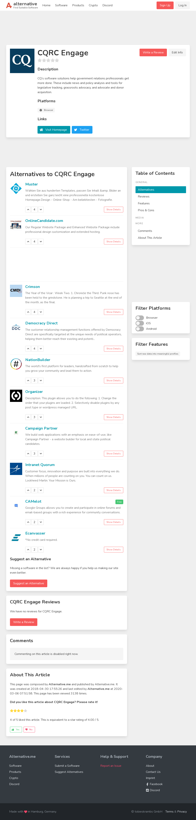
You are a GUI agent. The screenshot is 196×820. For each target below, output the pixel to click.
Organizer (34, 391)
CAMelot (33, 501)
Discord (107, 5)
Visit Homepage (56, 130)
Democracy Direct (41, 323)
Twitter (84, 130)
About (150, 766)
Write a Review (153, 52)
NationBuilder (37, 359)
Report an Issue (110, 766)
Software (61, 5)
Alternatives (146, 190)
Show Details (113, 209)
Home (46, 5)
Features (144, 203)
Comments (145, 231)
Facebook (154, 784)
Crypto (93, 5)
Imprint (150, 778)
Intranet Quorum (40, 464)
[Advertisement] (98, 29)
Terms (169, 812)
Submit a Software (67, 766)
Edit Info (177, 52)
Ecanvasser (35, 533)
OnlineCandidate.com (44, 220)
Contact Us (153, 772)
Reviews (143, 196)
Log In (182, 5)
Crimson (32, 286)
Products (78, 5)
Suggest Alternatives (69, 772)
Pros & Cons (146, 210)
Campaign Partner (41, 428)
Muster (31, 184)
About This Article (150, 238)
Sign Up (165, 5)
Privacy (182, 812)
